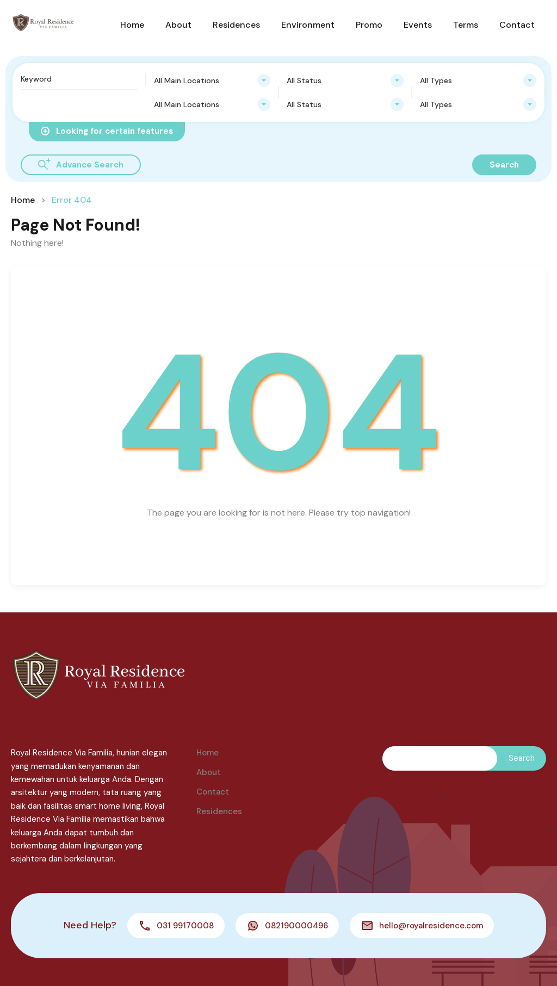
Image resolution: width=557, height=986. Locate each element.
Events (418, 24)
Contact (517, 24)
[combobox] (212, 80)
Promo (369, 24)
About (178, 24)
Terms (465, 24)
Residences (236, 24)
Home (132, 24)
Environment (308, 24)
